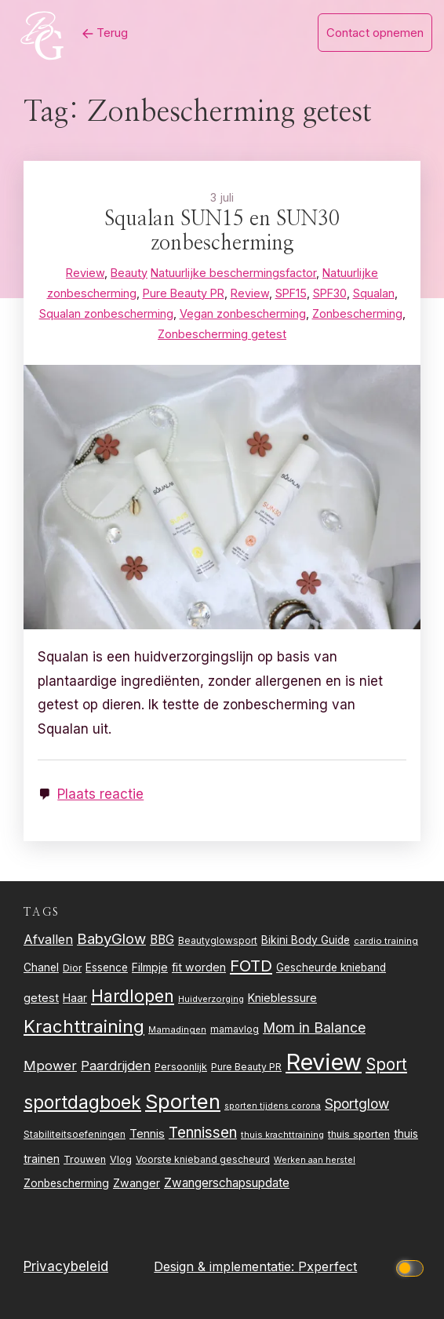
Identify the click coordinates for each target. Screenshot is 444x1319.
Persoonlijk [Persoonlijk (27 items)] (181, 1067)
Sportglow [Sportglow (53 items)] (357, 1103)
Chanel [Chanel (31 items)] (41, 967)
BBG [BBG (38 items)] (162, 939)
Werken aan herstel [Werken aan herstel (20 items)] (314, 1160)
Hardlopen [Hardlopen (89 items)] (132, 996)
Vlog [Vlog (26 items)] (121, 1159)
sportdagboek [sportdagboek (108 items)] (82, 1102)
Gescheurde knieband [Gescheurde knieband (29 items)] (331, 967)
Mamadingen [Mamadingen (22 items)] (177, 1029)
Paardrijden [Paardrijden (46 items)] (116, 1065)
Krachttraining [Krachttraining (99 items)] (84, 1026)
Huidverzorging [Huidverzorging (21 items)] (211, 998)
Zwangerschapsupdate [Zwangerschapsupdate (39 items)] (226, 1182)
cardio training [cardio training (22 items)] (386, 940)
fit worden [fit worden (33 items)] (199, 967)
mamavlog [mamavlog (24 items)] (234, 1029)
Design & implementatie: (226, 1266)
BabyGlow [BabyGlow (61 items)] (111, 938)
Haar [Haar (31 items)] (75, 998)
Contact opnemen (375, 32)
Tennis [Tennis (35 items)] (147, 1134)
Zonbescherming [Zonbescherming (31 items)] (66, 1183)
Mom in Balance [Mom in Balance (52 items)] (314, 1027)
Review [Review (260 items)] (324, 1062)
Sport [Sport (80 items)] (386, 1064)
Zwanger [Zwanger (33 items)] (136, 1183)
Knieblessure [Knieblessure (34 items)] (282, 997)
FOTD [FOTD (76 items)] (251, 965)
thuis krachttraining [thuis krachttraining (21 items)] (282, 1134)
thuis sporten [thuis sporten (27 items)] (359, 1134)
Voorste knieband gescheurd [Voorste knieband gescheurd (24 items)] (203, 1159)
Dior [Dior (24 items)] (72, 968)
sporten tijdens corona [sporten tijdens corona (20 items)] (272, 1106)
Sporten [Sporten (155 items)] (182, 1101)
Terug (105, 32)
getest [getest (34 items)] (41, 997)
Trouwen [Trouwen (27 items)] (85, 1159)
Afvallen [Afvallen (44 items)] (48, 939)
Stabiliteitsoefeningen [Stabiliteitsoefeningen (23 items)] (75, 1134)
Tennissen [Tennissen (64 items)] (203, 1133)
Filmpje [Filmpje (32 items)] (150, 967)
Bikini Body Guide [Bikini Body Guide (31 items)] (305, 940)
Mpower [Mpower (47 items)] (50, 1065)
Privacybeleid (66, 1266)
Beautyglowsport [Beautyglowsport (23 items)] (217, 940)
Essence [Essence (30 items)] (107, 967)
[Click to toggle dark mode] (412, 1267)
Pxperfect (327, 1266)
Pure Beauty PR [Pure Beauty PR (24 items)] (246, 1067)
